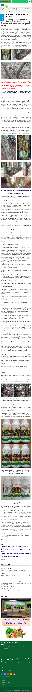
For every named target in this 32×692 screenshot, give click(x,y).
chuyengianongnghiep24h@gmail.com (11, 654)
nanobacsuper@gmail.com (9, 670)
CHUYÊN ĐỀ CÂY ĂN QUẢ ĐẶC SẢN (7, 579)
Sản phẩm (3, 680)
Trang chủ (3, 8)
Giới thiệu (3, 684)
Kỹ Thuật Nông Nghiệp (6, 682)
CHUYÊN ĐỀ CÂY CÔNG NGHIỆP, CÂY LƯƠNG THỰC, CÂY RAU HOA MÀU (14, 581)
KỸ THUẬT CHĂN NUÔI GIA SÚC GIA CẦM (8, 586)
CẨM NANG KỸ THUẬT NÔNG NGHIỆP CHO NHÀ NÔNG (18, 8)
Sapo (23, 689)
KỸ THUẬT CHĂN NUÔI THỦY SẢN (7, 588)
